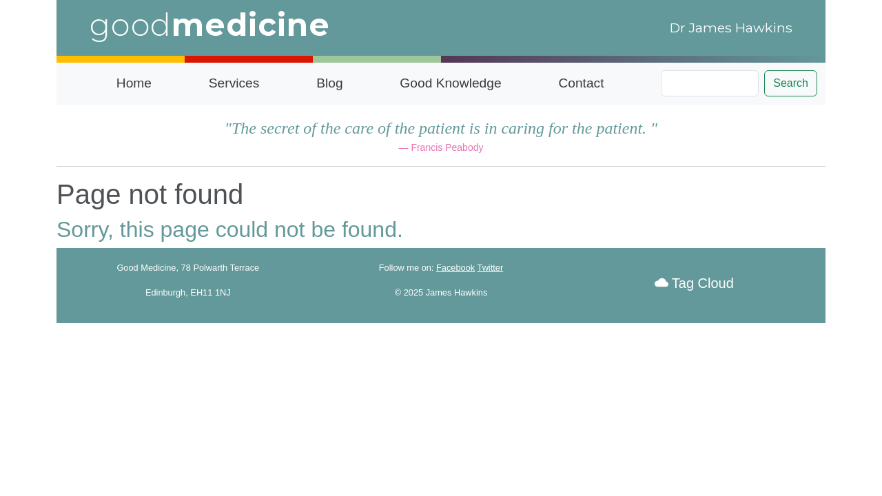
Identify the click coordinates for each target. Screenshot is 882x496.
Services (234, 83)
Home (134, 83)
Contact (581, 83)
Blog (329, 83)
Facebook (455, 267)
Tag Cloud (694, 283)
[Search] (710, 83)
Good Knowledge (450, 83)
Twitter (491, 267)
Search (790, 83)
